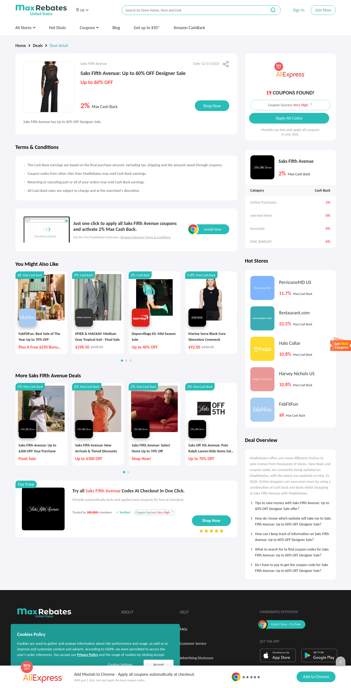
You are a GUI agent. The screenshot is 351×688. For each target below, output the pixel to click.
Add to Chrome (316, 676)
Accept (158, 664)
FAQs (184, 629)
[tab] (290, 504)
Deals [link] (37, 45)
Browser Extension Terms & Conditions (146, 237)
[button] (82, 10)
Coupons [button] (89, 27)
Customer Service (193, 643)
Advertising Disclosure (196, 658)
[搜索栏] (191, 10)
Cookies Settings (120, 664)
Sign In (298, 10)
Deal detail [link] (59, 45)
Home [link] (20, 45)
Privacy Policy (87, 655)
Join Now (323, 10)
